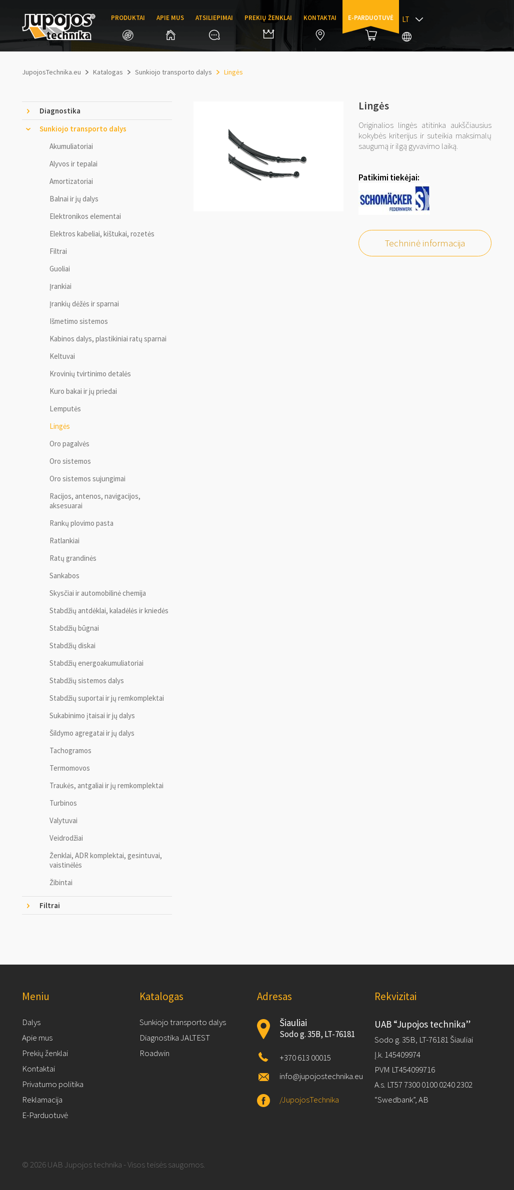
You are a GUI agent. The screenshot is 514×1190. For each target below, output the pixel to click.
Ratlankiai (65, 540)
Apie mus (170, 26)
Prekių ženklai (268, 25)
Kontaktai (320, 26)
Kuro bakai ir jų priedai (83, 391)
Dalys (31, 1022)
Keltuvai (62, 356)
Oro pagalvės (70, 443)
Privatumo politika (53, 1084)
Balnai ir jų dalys (74, 198)
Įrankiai (61, 286)
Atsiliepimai (214, 26)
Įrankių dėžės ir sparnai (84, 303)
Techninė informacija (425, 243)
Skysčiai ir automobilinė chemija (98, 593)
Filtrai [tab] (50, 905)
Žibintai (61, 882)
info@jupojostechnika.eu (321, 1076)
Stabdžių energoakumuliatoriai (97, 663)
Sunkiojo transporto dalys (183, 1022)
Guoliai (60, 268)
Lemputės (65, 408)
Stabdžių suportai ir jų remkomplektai (107, 698)
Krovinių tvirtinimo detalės (90, 373)
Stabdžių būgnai (74, 628)
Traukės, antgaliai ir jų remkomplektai (107, 785)
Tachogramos (71, 750)
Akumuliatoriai (71, 146)
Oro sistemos (70, 461)
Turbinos (63, 803)
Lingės (60, 426)
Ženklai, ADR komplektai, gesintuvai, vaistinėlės (106, 860)
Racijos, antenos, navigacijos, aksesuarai (95, 500)
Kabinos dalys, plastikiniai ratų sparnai (108, 338)
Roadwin (155, 1053)
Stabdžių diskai (73, 645)
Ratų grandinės (73, 558)
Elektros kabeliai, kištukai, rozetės (102, 233)
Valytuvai (64, 820)
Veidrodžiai (66, 838)
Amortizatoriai (71, 181)
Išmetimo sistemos (79, 321)
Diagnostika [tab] (60, 110)
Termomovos (70, 768)
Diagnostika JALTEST (175, 1037)
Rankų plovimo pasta (82, 523)
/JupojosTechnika (309, 1099)
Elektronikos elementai (85, 216)
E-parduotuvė (371, 26)
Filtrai (58, 251)
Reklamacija (42, 1099)
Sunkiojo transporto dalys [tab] (83, 128)
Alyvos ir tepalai (74, 163)
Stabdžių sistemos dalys (87, 680)
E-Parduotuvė (45, 1115)
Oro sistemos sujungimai (88, 478)
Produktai (128, 26)
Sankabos (65, 575)
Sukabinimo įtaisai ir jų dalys (92, 715)
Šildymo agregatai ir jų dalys (92, 733)
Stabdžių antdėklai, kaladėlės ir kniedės (109, 610)
